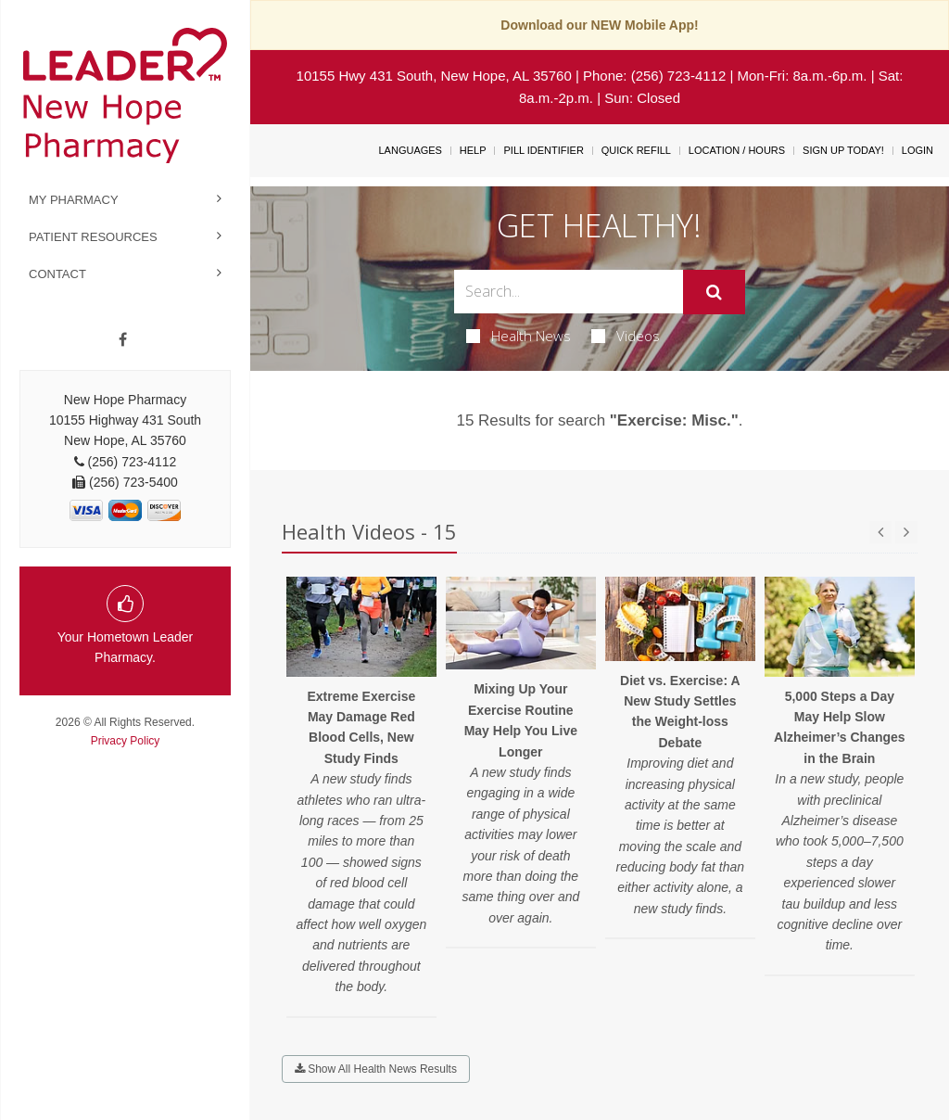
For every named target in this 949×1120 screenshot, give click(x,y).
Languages (409, 150)
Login (917, 150)
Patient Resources (93, 237)
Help (473, 150)
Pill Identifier (543, 150)
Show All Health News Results (376, 1069)
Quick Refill (636, 150)
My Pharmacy (74, 200)
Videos (625, 335)
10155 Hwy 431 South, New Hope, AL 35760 (434, 75)
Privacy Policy (125, 740)
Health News (518, 335)
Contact (57, 274)
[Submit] (714, 292)
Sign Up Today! (843, 150)
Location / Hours (737, 150)
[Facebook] (123, 340)
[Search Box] (568, 291)
